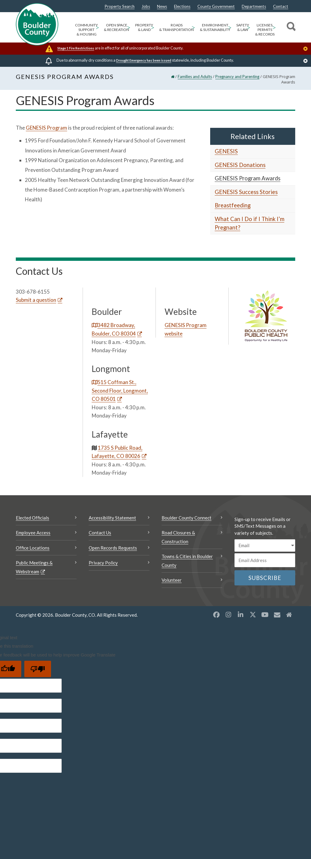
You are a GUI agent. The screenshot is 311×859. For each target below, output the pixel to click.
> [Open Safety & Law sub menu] (248, 27)
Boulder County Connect (186, 517)
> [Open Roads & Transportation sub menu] (193, 27)
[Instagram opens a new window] (228, 614)
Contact (280, 7)
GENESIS (226, 151)
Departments (254, 7)
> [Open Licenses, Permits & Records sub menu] (274, 27)
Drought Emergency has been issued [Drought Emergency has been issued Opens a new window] (143, 60)
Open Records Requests (113, 548)
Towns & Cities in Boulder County (187, 561)
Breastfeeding (233, 205)
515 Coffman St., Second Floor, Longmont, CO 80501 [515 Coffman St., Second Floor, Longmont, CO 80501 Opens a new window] (120, 390)
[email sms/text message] (264, 545)
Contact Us (100, 532)
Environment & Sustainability (215, 27)
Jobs (146, 7)
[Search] (290, 27)
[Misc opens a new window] (277, 614)
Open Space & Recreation (116, 27)
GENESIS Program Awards (247, 178)
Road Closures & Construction (178, 537)
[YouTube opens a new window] (265, 614)
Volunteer (172, 580)
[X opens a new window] (253, 614)
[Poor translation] (37, 669)
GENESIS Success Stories (246, 192)
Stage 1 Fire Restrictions (75, 48)
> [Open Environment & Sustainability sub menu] (229, 27)
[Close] (307, 49)
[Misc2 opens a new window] (289, 614)
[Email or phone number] (264, 560)
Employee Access (33, 532)
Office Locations (33, 548)
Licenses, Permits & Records (265, 29)
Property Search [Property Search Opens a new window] (119, 7)
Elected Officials (32, 517)
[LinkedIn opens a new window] (240, 614)
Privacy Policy (103, 562)
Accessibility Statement (112, 517)
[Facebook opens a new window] (216, 614)
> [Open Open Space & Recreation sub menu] (128, 27)
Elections (182, 7)
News (162, 7)
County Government (216, 7)
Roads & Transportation (176, 27)
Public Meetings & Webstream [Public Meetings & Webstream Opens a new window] (34, 567)
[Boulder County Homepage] (37, 24)
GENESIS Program (47, 127)
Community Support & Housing (86, 29)
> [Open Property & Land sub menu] (152, 27)
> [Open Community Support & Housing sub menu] (97, 27)
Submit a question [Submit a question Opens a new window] (36, 300)
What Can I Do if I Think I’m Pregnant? (249, 223)
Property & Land (144, 27)
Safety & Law (242, 27)
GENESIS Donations (240, 165)
